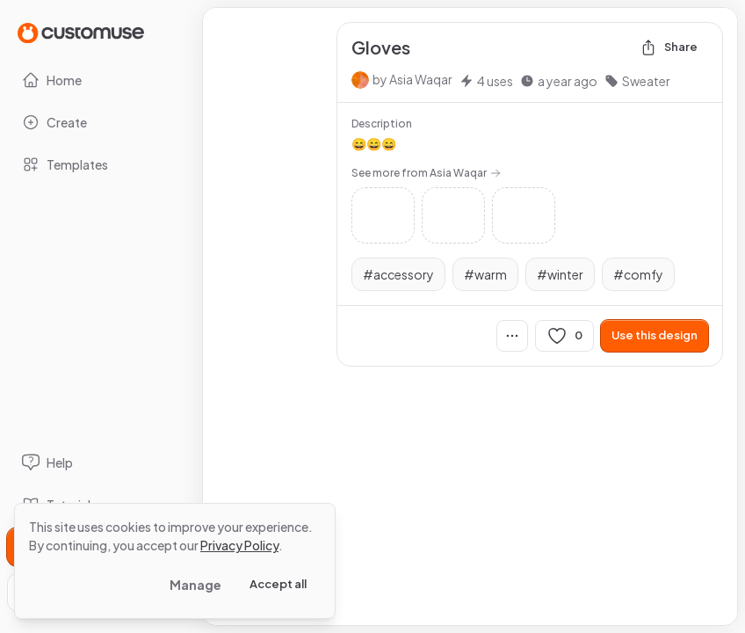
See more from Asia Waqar (426, 172)
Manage (195, 585)
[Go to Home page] (81, 32)
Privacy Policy (239, 545)
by (412, 79)
